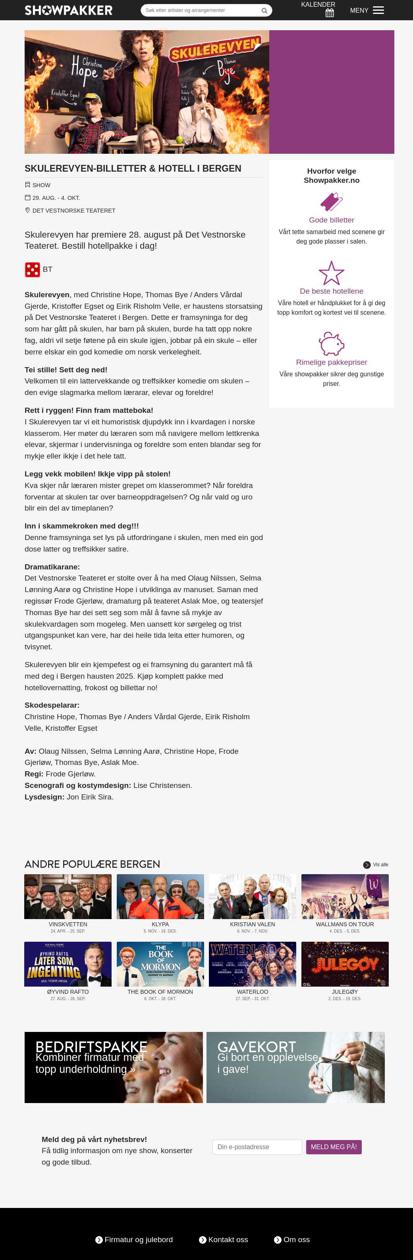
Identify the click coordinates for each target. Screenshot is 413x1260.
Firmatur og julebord (139, 1239)
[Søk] (207, 10)
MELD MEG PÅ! (334, 1147)
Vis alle (375, 864)
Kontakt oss (228, 1239)
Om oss (297, 1239)
